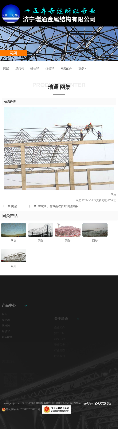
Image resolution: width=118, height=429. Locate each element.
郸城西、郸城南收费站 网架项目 (58, 206)
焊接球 (49, 68)
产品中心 (9, 317)
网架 (6, 68)
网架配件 (66, 68)
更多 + (82, 68)
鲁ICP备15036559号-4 (68, 403)
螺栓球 (34, 68)
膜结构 (19, 68)
